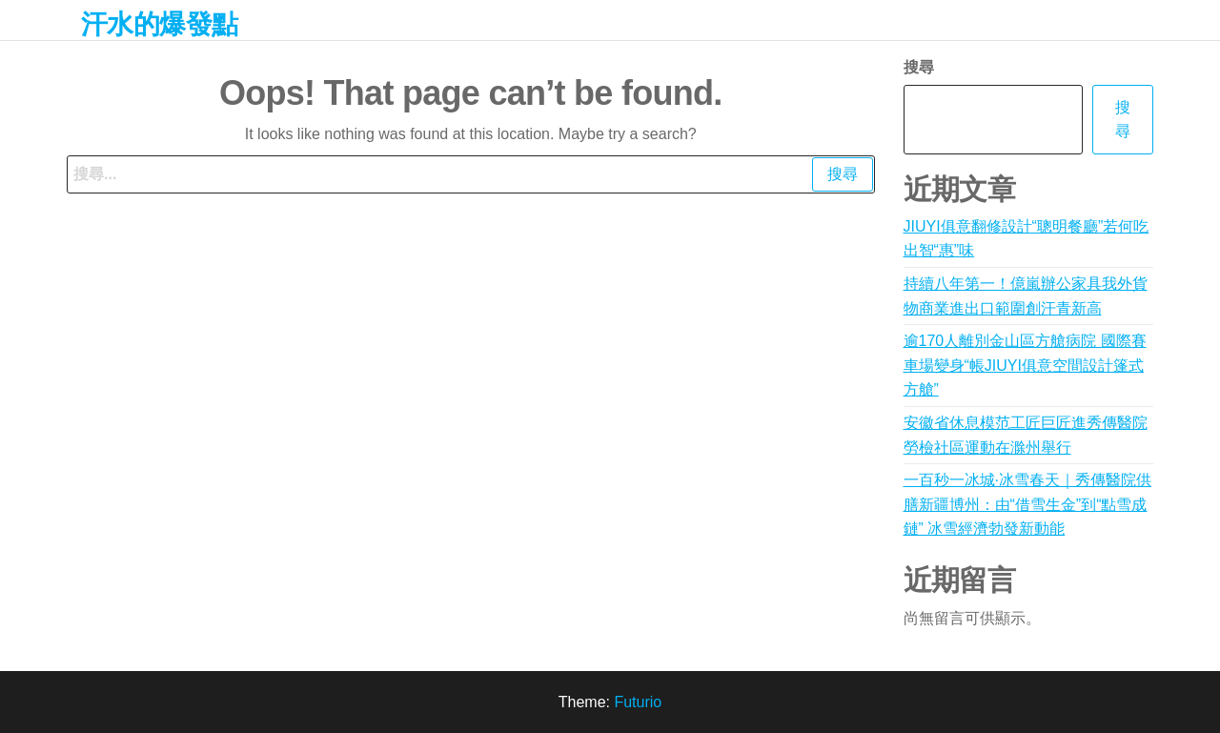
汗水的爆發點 (159, 24)
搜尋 (919, 67)
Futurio (637, 702)
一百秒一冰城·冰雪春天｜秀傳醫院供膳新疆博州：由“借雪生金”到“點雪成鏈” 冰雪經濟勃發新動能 (1027, 504)
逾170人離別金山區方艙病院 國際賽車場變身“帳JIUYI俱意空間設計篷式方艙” (1025, 365)
